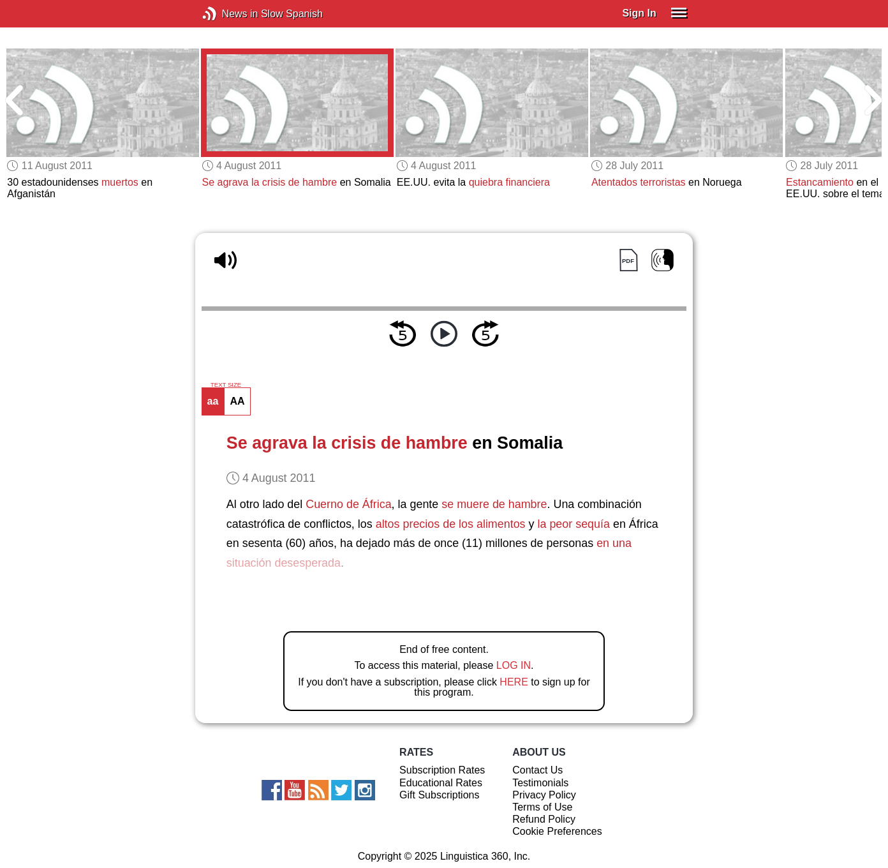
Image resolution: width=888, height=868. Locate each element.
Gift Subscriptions (439, 794)
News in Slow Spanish (228, 13)
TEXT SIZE (226, 385)
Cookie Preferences (557, 831)
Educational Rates (440, 782)
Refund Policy (543, 819)
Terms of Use (542, 807)
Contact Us (537, 770)
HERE (514, 682)
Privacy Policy (544, 794)
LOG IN (513, 665)
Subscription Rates (442, 770)
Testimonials (540, 782)
